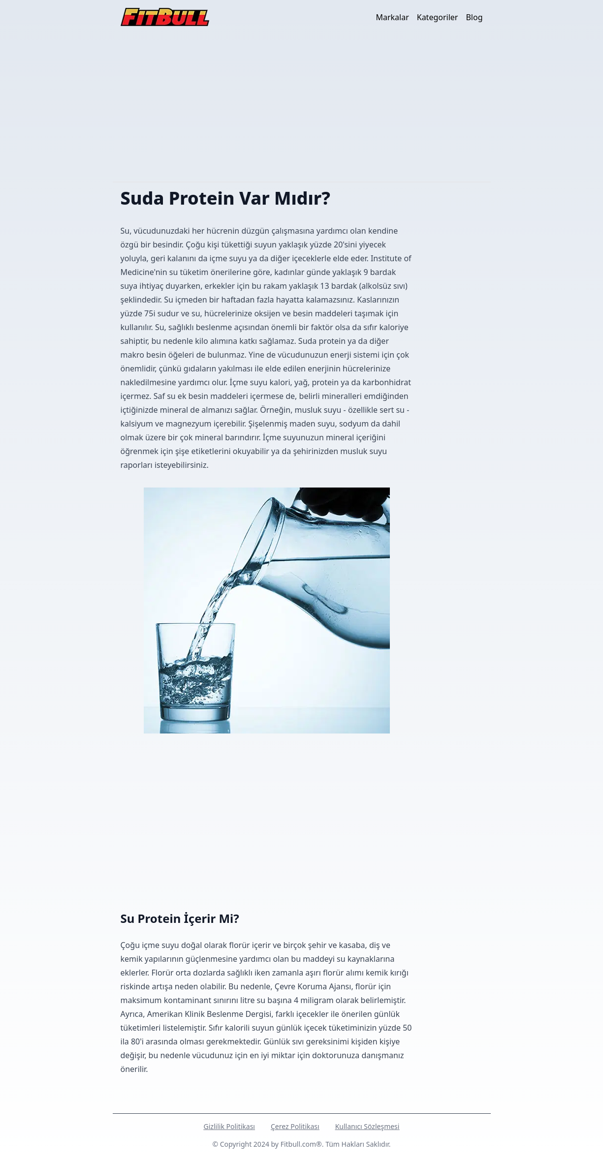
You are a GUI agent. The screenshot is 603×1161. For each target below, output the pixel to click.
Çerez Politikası (295, 1126)
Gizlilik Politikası (229, 1126)
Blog (474, 17)
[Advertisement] (302, 108)
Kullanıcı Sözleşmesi (367, 1126)
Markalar (392, 17)
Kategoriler (437, 17)
